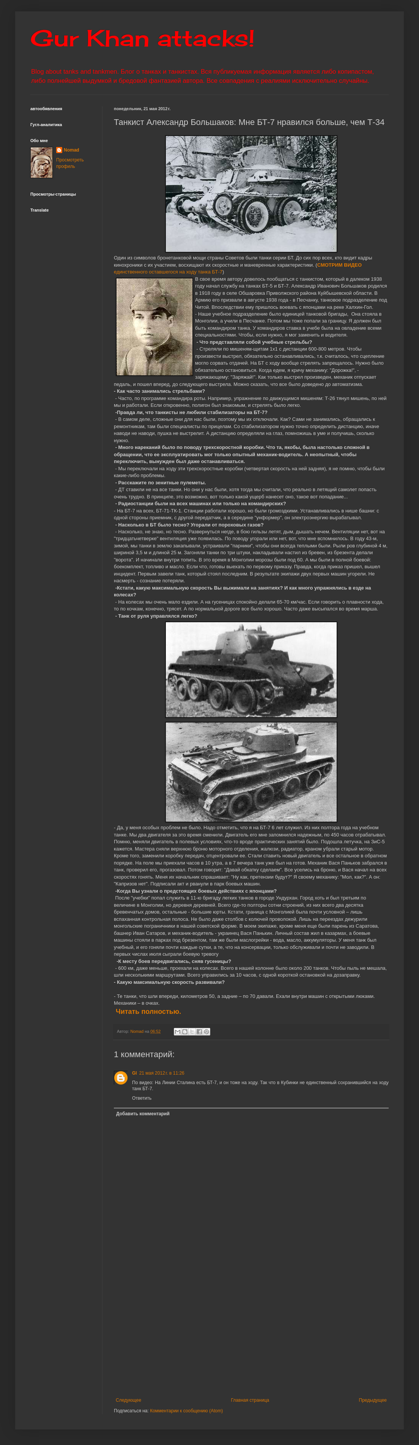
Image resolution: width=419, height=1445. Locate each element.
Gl (134, 1073)
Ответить (141, 1098)
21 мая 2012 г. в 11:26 (161, 1073)
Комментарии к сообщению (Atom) (186, 1410)
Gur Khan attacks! (142, 38)
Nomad (71, 150)
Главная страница (250, 1400)
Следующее (128, 1400)
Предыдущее (373, 1400)
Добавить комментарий (143, 1113)
